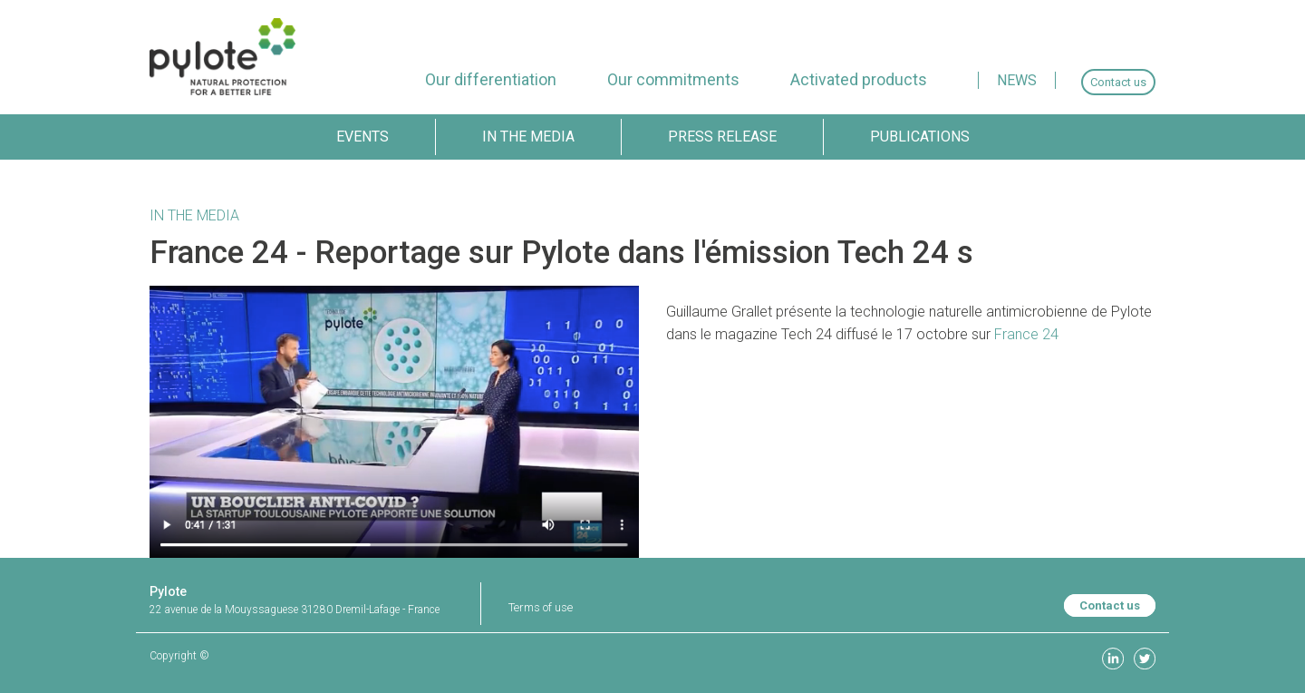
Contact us (1109, 605)
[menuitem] (491, 79)
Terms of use (540, 607)
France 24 (1026, 334)
